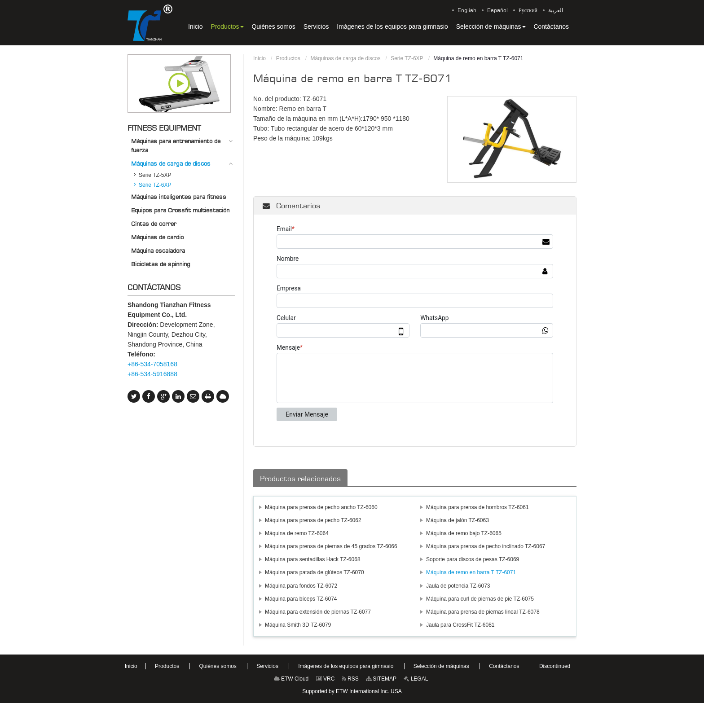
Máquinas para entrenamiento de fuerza (175, 145)
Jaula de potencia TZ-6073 (458, 586)
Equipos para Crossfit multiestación (180, 210)
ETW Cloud (291, 679)
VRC (325, 679)
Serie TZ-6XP (407, 58)
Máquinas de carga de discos (345, 58)
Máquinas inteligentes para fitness (178, 196)
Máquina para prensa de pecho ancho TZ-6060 (321, 507)
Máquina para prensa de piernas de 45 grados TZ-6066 (331, 546)
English (467, 10)
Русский (528, 10)
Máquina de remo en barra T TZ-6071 (471, 572)
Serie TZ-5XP (155, 175)
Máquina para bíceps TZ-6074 (301, 599)
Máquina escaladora (158, 250)
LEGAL (416, 679)
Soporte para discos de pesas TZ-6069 (472, 559)
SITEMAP (381, 679)
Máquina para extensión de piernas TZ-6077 (318, 612)
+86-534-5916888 (152, 374)
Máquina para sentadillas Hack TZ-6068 (313, 559)
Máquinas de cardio (157, 237)
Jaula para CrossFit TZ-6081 (460, 625)
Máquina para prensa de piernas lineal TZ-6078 (483, 612)
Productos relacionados (300, 478)
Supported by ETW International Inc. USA (351, 691)
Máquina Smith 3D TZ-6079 (298, 625)
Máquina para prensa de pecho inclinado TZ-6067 (485, 546)
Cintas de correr (153, 223)
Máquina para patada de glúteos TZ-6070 (314, 572)
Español (497, 10)
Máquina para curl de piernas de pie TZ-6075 (480, 599)
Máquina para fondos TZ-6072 (301, 586)
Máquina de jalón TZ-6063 (457, 520)
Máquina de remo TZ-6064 (297, 533)
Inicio (259, 58)
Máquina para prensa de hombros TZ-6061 (477, 507)
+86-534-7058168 (152, 364)
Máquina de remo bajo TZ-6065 (464, 533)
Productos (288, 58)
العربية (555, 10)
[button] (227, 26)
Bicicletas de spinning (160, 264)
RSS (350, 679)
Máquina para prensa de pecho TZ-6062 (313, 520)
